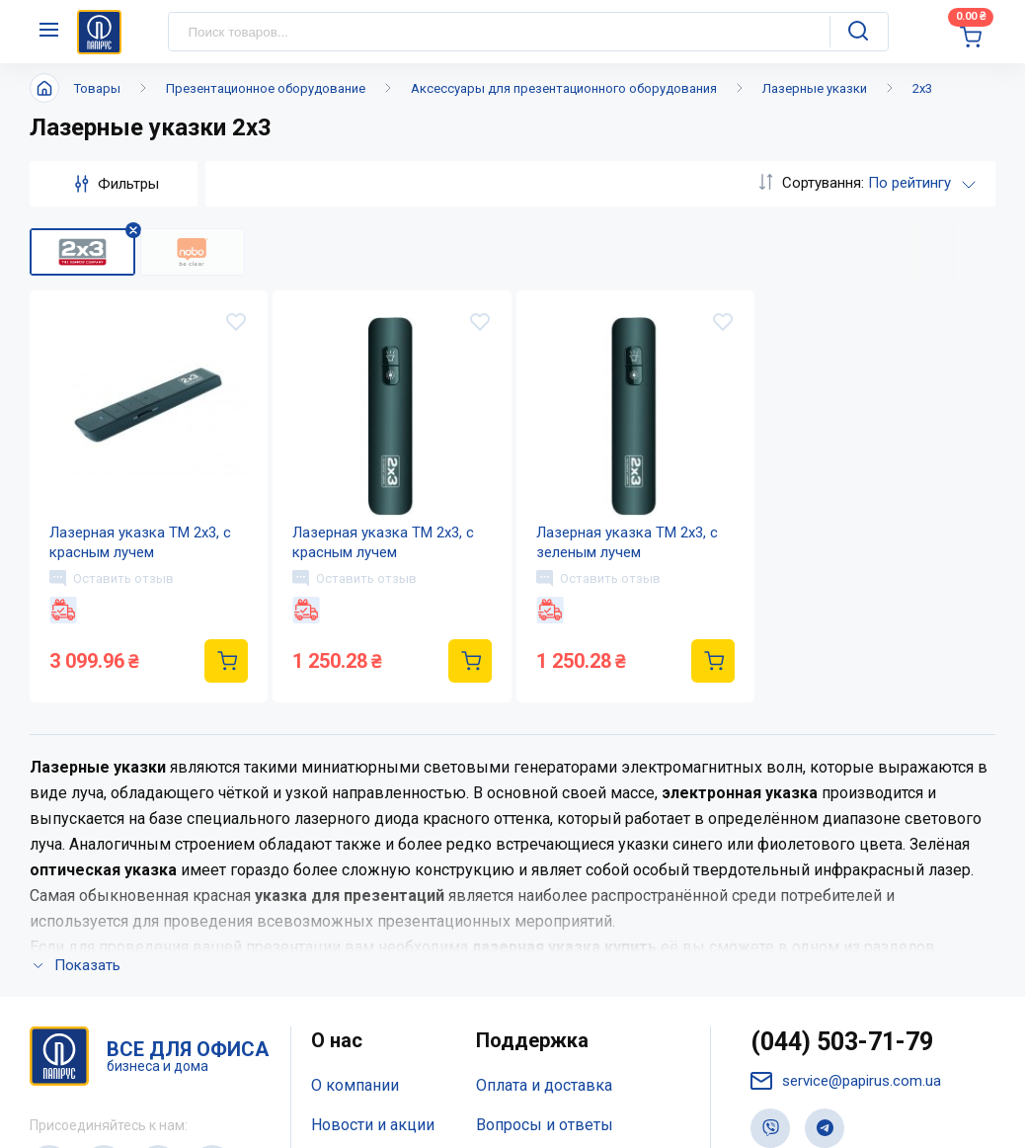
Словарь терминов (545, 941)
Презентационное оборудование (265, 88)
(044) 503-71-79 (841, 779)
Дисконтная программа (563, 901)
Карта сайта (353, 941)
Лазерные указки (814, 88)
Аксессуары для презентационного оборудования (564, 88)
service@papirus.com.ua (845, 818)
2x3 (922, 88)
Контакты (347, 901)
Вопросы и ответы (544, 862)
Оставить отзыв (111, 578)
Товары (97, 88)
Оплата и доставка (544, 822)
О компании (355, 822)
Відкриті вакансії (373, 979)
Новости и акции (372, 862)
